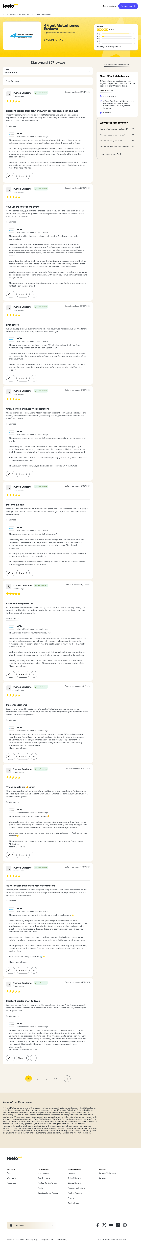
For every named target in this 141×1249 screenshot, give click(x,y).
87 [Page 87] (55, 1079)
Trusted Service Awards (47, 1183)
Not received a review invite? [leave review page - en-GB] (117, 64)
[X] (104, 1225)
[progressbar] (103, 36)
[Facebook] (97, 1225)
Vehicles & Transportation (20, 14)
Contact (102, 1178)
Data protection (46, 1239)
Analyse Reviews (75, 1193)
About (9, 1173)
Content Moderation (107, 1173)
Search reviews (109, 6)
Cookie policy (61, 1239)
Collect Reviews (74, 1178)
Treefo (40, 1188)
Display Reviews (74, 1183)
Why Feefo (11, 1178)
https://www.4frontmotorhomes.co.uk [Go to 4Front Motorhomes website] (59, 33)
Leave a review (44, 1173)
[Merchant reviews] (22, 36)
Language (19, 1225)
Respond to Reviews (76, 1188)
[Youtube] (111, 1225)
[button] (48, 71)
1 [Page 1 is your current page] (28, 1079)
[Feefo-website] (10, 6)
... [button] (46, 1078)
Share (23, 176)
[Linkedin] (118, 1225)
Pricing (71, 1198)
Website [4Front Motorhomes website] (107, 113)
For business (128, 6)
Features (71, 1173)
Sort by (7, 70)
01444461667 (109, 96)
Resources (11, 1183)
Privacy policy (31, 1239)
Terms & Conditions (15, 1239)
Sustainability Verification (48, 1193)
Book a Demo (73, 1203)
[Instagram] (125, 1225)
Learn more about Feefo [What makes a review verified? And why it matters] (111, 154)
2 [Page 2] (37, 1079)
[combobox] (48, 71)
